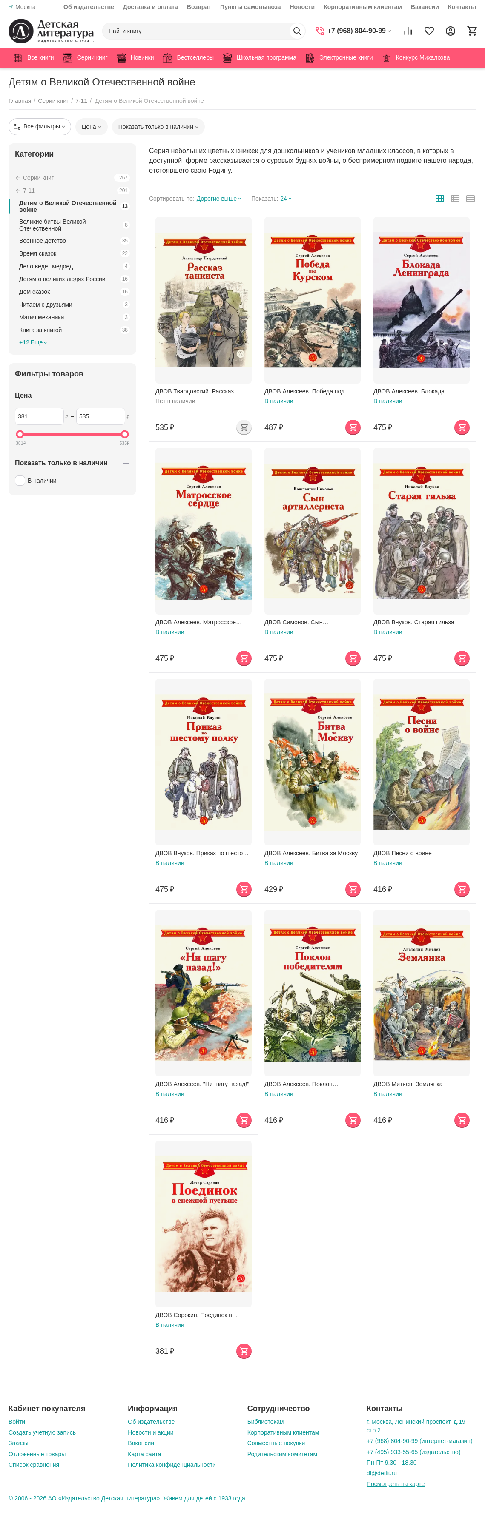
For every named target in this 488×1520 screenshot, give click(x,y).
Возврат (199, 6)
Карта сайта (144, 1454)
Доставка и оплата (150, 6)
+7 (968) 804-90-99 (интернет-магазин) (420, 1440)
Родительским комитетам (282, 1454)
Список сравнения (34, 1464)
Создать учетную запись (42, 1432)
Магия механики (74, 317)
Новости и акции (150, 1432)
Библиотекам (265, 1421)
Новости (302, 6)
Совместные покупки (276, 1443)
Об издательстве (88, 6)
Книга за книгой (74, 330)
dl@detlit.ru (382, 1473)
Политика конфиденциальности (172, 1464)
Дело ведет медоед (74, 266)
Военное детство (74, 241)
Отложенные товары (37, 1454)
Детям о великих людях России (74, 279)
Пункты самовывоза (250, 6)
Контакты (462, 6)
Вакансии (425, 6)
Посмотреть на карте (396, 1483)
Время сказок (74, 253)
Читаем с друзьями (74, 304)
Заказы (19, 1443)
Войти (17, 1421)
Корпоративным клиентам (363, 6)
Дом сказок (74, 292)
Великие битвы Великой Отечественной (74, 225)
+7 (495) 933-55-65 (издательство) (414, 1452)
